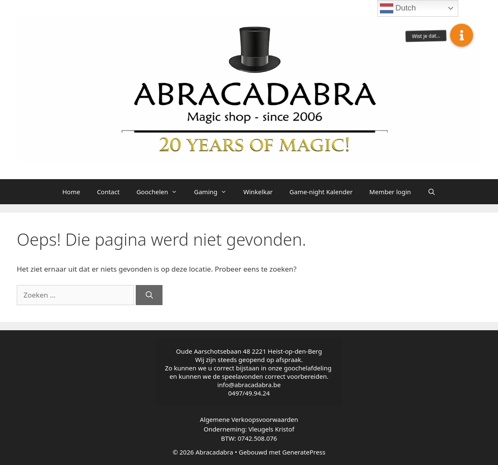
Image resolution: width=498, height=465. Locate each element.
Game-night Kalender (321, 192)
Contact (108, 192)
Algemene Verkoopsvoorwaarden (249, 419)
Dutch (398, 8)
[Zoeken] (149, 295)
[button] (461, 35)
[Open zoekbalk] (431, 191)
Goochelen (161, 191)
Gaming (214, 191)
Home (71, 192)
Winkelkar (258, 192)
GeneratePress (303, 452)
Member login (390, 192)
